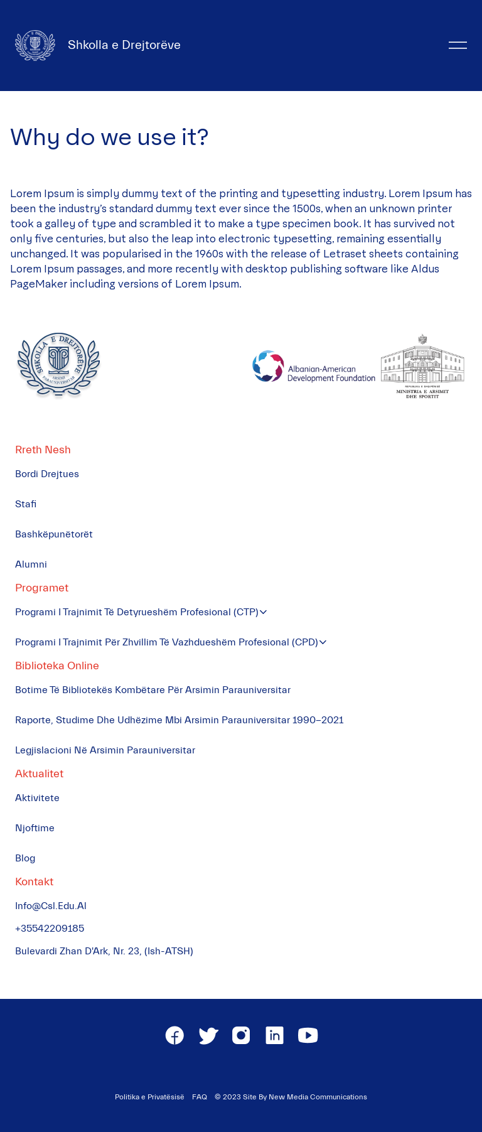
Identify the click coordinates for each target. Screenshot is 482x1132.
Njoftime (35, 828)
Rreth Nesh (43, 449)
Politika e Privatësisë (150, 1096)
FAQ (199, 1096)
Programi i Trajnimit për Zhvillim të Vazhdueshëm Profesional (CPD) (166, 642)
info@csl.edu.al (51, 906)
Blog (25, 858)
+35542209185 (49, 928)
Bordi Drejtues (47, 474)
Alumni (31, 564)
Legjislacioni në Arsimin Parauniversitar (105, 750)
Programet (41, 588)
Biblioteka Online (57, 665)
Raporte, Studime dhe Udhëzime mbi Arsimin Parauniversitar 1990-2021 (179, 720)
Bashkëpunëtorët (54, 534)
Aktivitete (37, 798)
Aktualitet (39, 773)
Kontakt (34, 881)
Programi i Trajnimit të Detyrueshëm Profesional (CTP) (137, 612)
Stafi (25, 504)
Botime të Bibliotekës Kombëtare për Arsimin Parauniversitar (153, 690)
